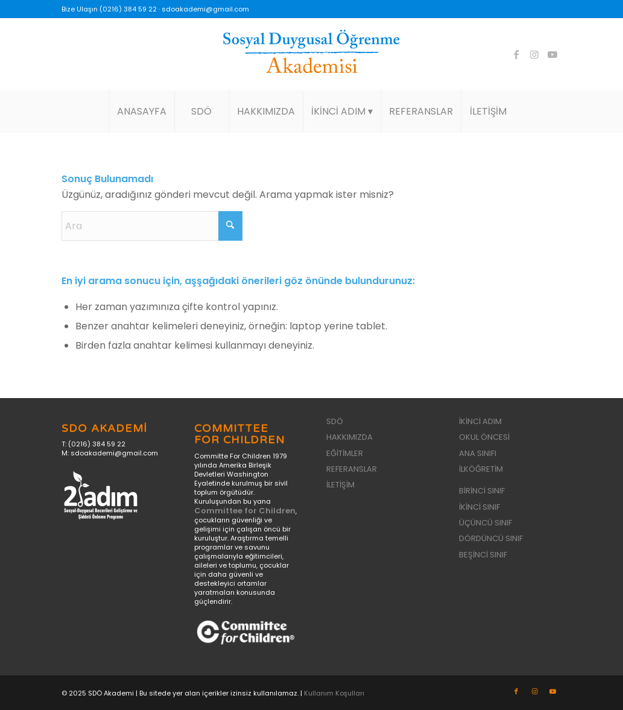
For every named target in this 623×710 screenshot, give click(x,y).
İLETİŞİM (340, 484)
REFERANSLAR (351, 469)
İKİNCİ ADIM (480, 421)
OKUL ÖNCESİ (484, 437)
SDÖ (334, 421)
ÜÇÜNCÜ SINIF (485, 522)
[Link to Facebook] (516, 54)
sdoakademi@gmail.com (205, 9)
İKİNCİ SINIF (479, 507)
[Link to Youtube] (552, 54)
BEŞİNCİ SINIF (483, 554)
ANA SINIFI (477, 453)
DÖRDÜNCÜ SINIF (491, 538)
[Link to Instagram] (534, 54)
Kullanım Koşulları (334, 693)
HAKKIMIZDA (349, 437)
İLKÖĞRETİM (481, 469)
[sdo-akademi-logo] (311, 54)
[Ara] (152, 226)
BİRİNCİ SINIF (482, 490)
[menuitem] (141, 111)
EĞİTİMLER (344, 453)
